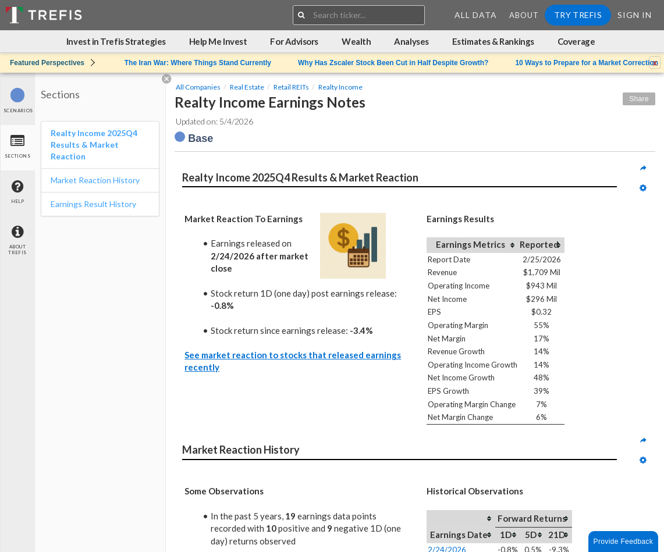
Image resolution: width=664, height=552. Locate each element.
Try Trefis (578, 15)
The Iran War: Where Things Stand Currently (198, 63)
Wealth (356, 41)
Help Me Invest (218, 41)
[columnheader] (473, 244)
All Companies (198, 87)
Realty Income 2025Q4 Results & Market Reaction (94, 144)
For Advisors (294, 41)
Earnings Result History (93, 204)
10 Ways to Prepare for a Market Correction (586, 63)
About (524, 15)
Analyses (411, 41)
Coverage (576, 41)
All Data (475, 15)
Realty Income (340, 87)
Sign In (634, 15)
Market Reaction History (95, 180)
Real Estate (247, 87)
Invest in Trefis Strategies (116, 41)
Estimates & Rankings (493, 41)
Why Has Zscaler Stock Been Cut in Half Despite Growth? (393, 63)
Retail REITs (291, 87)
